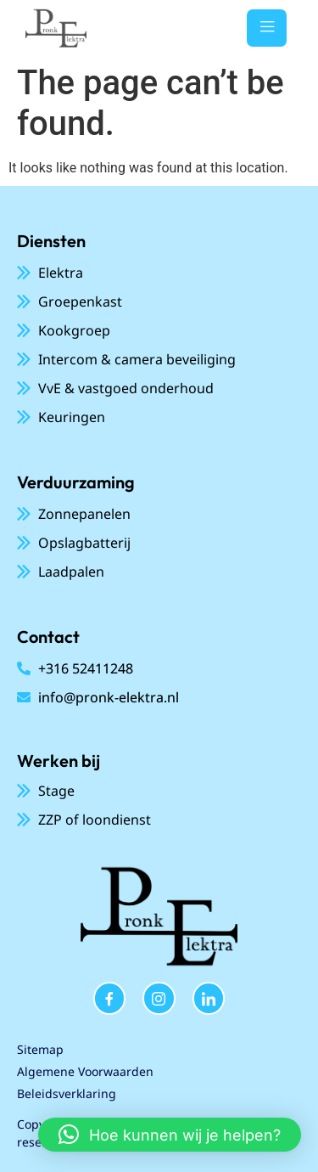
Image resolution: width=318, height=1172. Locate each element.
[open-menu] (267, 28)
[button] (169, 1135)
